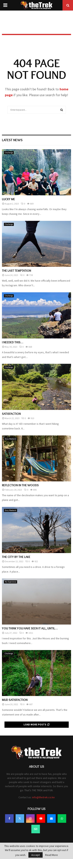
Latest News (12, 140)
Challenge (9, 152)
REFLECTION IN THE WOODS (20, 485)
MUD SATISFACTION (15, 700)
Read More (51, 855)
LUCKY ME (8, 199)
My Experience (10, 582)
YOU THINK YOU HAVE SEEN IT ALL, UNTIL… (30, 628)
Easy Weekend (10, 439)
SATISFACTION (11, 414)
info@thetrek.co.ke (43, 797)
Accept (35, 855)
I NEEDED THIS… (12, 342)
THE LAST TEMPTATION (16, 270)
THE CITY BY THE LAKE (16, 557)
